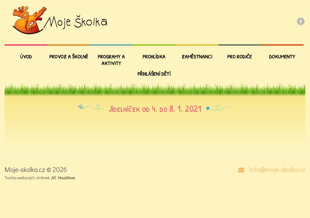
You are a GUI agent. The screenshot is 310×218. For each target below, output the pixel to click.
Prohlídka (154, 56)
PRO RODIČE (239, 56)
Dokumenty (282, 56)
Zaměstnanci (197, 56)
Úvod (26, 56)
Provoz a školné (68, 56)
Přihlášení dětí (153, 74)
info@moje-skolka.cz (277, 169)
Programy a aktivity (111, 60)
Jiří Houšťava (63, 177)
